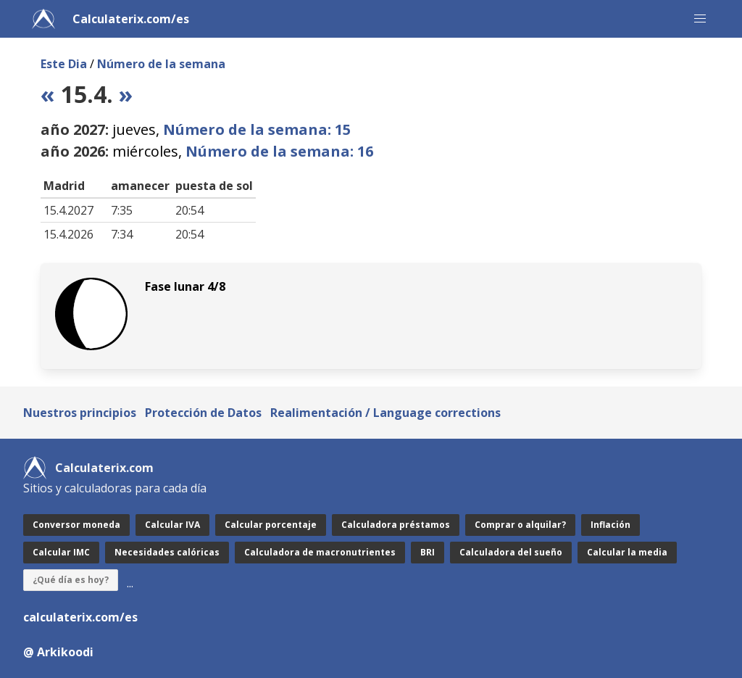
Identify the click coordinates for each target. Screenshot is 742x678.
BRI (427, 552)
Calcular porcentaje (271, 524)
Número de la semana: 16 (279, 151)
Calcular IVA (172, 524)
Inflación (610, 524)
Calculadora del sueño (510, 552)
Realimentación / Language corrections (385, 413)
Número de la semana (161, 64)
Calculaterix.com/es (130, 19)
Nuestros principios (79, 413)
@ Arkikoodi (58, 652)
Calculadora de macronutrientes (320, 552)
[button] (700, 19)
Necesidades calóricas (167, 552)
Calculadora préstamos (395, 524)
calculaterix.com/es (80, 617)
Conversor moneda (76, 524)
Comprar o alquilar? (520, 524)
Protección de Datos (203, 413)
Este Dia (64, 64)
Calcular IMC (61, 552)
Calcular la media (627, 552)
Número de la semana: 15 (257, 129)
